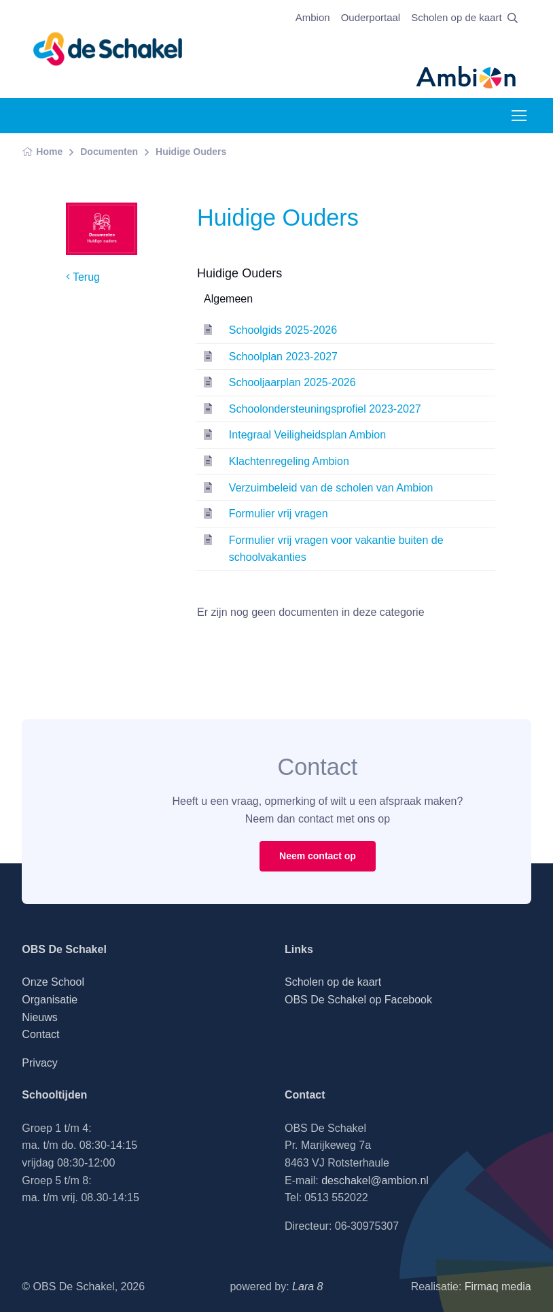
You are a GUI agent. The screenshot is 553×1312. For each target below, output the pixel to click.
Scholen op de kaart (456, 17)
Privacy (39, 1063)
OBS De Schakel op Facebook (358, 999)
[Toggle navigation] (518, 115)
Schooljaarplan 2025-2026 (292, 382)
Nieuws (39, 1017)
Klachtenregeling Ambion (289, 461)
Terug (83, 277)
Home (42, 151)
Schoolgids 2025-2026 (283, 330)
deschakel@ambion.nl (375, 1180)
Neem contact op (317, 855)
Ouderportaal (371, 17)
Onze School (53, 982)
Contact (40, 1034)
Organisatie (49, 999)
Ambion (313, 17)
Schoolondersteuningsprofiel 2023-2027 (325, 409)
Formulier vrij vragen (278, 513)
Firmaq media (498, 1286)
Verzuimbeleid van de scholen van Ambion (331, 488)
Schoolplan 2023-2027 (283, 356)
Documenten (109, 151)
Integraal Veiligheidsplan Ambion (307, 435)
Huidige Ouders (191, 151)
